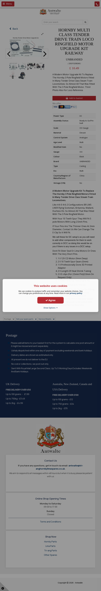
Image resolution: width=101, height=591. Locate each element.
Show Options (51, 308)
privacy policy (76, 293)
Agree (50, 300)
